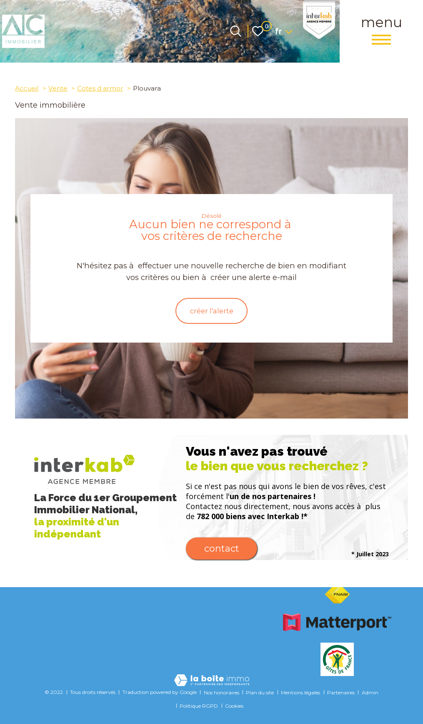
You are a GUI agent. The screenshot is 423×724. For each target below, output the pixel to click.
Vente (58, 88)
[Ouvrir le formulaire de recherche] (236, 31)
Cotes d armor (100, 88)
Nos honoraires (221, 692)
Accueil (26, 88)
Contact (221, 551)
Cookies (234, 706)
